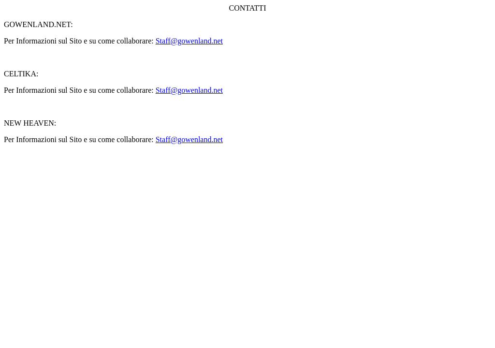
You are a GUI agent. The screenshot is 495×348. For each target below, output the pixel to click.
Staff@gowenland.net (189, 41)
